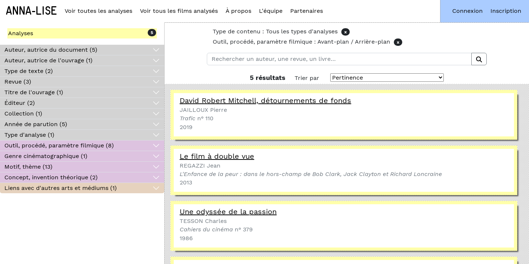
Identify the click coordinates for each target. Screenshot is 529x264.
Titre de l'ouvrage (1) (33, 92)
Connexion (467, 10)
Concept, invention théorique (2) (51, 177)
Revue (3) (17, 81)
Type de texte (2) (28, 70)
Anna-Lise (31, 11)
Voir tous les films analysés (179, 10)
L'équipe (271, 10)
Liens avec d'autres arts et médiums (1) (60, 187)
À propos (238, 10)
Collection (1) (23, 113)
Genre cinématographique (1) (45, 156)
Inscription (505, 10)
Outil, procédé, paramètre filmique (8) (59, 145)
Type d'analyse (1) (29, 134)
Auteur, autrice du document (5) (50, 49)
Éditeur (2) (19, 102)
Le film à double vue (217, 156)
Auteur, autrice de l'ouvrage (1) (48, 60)
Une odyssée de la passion (228, 211)
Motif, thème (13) (28, 166)
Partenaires (306, 10)
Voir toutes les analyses (98, 10)
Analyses (20, 33)
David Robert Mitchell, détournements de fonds (265, 100)
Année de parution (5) (35, 124)
